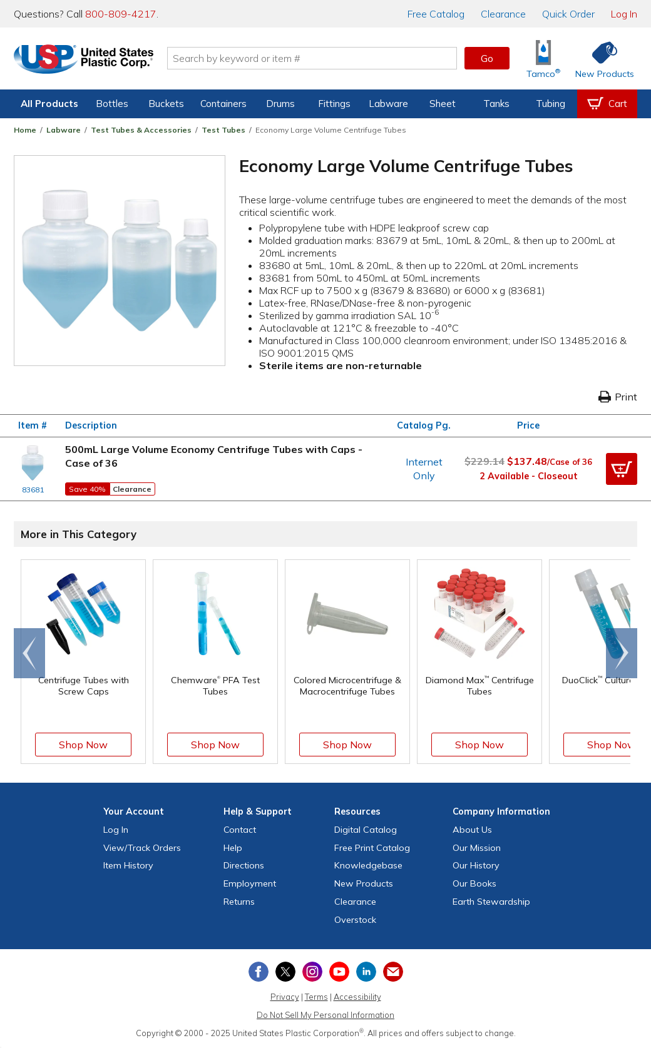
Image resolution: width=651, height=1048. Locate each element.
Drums (280, 103)
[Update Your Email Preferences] (393, 971)
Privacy (284, 997)
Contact (239, 829)
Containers (223, 103)
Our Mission (477, 847)
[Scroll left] (29, 653)
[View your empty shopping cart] (607, 103)
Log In (624, 14)
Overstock (355, 919)
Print (617, 396)
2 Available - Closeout (528, 476)
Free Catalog (372, 847)
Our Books (474, 883)
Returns (239, 901)
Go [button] (487, 58)
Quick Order (568, 14)
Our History (476, 865)
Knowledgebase (368, 865)
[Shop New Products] (600, 58)
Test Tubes (223, 130)
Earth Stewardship (491, 901)
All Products (49, 103)
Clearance (503, 14)
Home (25, 130)
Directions (243, 865)
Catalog (436, 14)
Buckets (166, 103)
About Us (472, 829)
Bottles (112, 103)
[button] (621, 468)
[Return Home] (87, 61)
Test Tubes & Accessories (141, 130)
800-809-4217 (120, 14)
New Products (363, 883)
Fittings (334, 103)
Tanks (496, 103)
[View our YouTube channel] (339, 971)
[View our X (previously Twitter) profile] (285, 971)
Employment (249, 883)
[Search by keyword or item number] (316, 58)
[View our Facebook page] (258, 971)
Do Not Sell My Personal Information (325, 1015)
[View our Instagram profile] (312, 971)
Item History (128, 865)
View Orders (142, 847)
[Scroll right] (621, 653)
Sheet (442, 103)
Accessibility (357, 997)
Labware (388, 103)
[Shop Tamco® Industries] (543, 58)
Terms (316, 997)
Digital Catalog (365, 829)
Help (232, 847)
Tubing (550, 103)
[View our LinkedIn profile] (366, 971)
